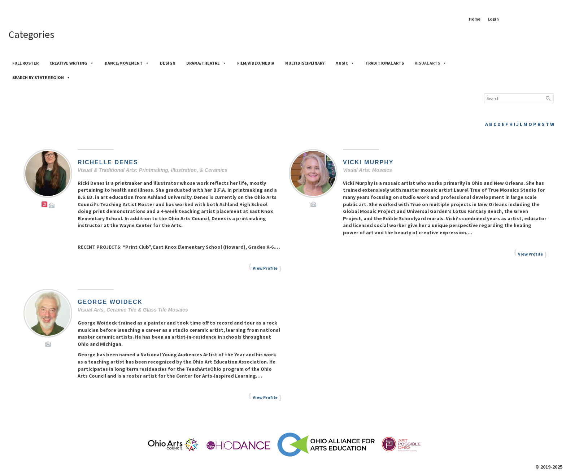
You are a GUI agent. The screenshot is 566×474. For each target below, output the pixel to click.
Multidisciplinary (305, 63)
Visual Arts (431, 63)
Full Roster (25, 63)
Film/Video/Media (255, 63)
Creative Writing (71, 63)
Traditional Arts (384, 63)
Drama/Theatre (206, 63)
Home (474, 19)
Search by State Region (41, 77)
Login (493, 19)
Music (344, 63)
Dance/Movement (127, 63)
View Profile (265, 268)
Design (167, 63)
